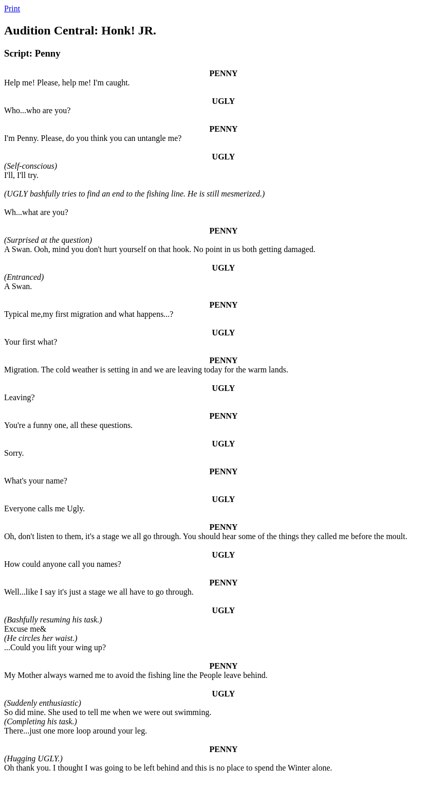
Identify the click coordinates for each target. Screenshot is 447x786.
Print (12, 8)
